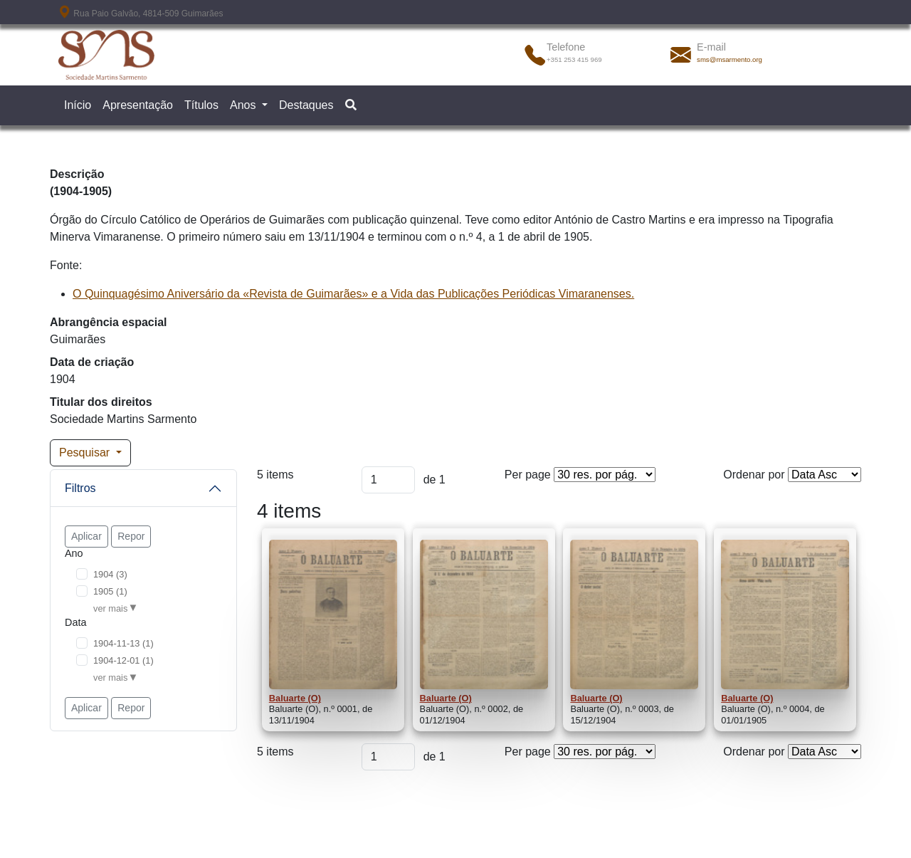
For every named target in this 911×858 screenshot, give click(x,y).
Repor (130, 536)
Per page (528, 475)
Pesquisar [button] (86, 452)
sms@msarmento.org (729, 59)
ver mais (110, 608)
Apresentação (137, 105)
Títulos (201, 105)
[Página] (388, 479)
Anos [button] (244, 105)
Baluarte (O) (295, 698)
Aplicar (86, 536)
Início (77, 105)
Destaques (306, 105)
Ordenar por (753, 475)
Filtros (80, 488)
